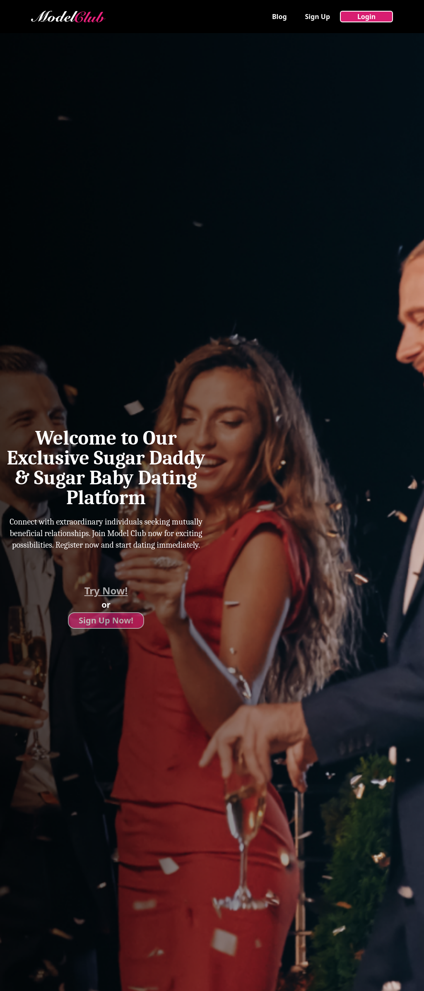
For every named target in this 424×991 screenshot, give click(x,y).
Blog (279, 16)
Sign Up (317, 16)
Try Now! (106, 590)
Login (366, 16)
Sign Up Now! (106, 620)
